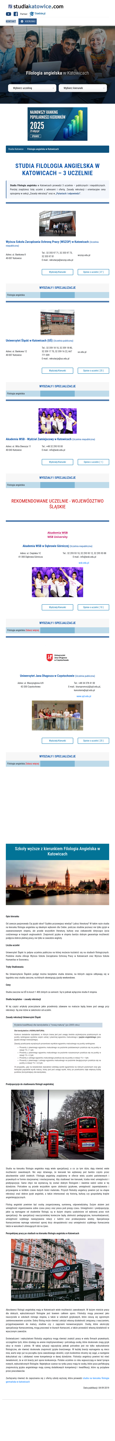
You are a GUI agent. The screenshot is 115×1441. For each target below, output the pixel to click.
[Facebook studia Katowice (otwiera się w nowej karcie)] (16, 15)
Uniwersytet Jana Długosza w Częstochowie (57, 676)
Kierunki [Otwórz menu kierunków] (28, 21)
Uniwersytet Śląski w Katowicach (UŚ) (39, 340)
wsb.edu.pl (84, 562)
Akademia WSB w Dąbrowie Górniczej (57, 546)
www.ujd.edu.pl (84, 696)
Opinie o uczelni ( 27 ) (93, 272)
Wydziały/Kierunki (57, 272)
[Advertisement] (57, 805)
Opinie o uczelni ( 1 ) (93, 462)
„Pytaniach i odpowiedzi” (68, 193)
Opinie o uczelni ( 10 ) (93, 607)
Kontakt (11, 21)
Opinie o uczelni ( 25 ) (93, 370)
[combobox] (32, 88)
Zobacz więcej (32, 630)
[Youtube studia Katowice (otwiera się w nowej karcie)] (8, 15)
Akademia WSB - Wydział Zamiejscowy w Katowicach (50, 439)
